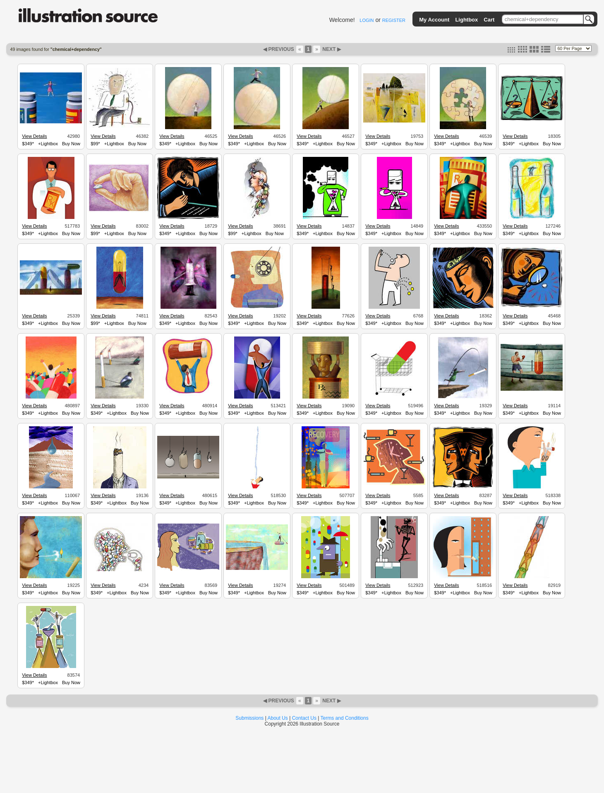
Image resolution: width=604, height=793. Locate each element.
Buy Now (71, 143)
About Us (278, 718)
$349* (28, 143)
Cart (489, 20)
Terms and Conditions (345, 718)
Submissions (249, 718)
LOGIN (367, 20)
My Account (434, 20)
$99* (95, 143)
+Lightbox (48, 143)
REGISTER (393, 20)
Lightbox (466, 20)
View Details (34, 136)
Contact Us (304, 718)
